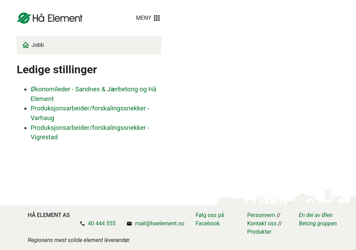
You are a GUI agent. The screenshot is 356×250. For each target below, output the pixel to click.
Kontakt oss (262, 223)
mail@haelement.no (159, 223)
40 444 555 (102, 223)
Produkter (259, 231)
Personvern (261, 215)
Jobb (37, 45)
